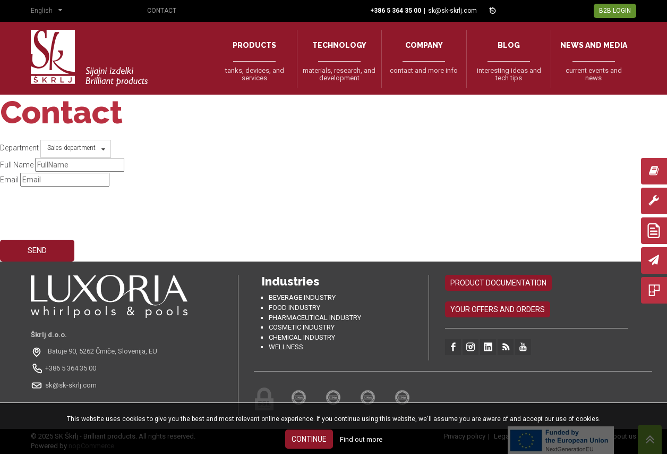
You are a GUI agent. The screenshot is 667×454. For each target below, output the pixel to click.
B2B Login (615, 10)
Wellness (286, 347)
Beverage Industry (302, 297)
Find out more (361, 439)
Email (9, 179)
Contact (161, 10)
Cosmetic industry (302, 327)
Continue (309, 439)
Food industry (294, 308)
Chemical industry (302, 337)
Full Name (16, 165)
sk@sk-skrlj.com (452, 10)
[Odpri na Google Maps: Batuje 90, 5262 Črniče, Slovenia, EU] (95, 351)
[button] (49, 11)
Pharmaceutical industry (315, 318)
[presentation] (80, 208)
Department (19, 148)
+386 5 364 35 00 (70, 368)
